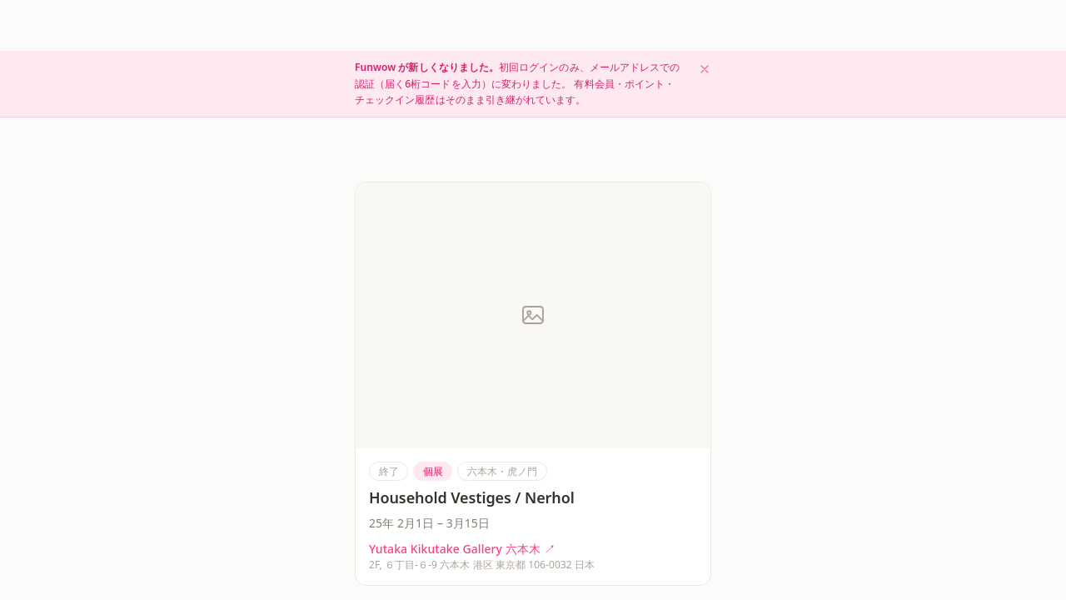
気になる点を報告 (392, 498)
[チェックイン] (533, 578)
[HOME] (382, 578)
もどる (380, 63)
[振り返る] (607, 578)
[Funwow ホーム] (158, 25)
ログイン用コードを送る (533, 375)
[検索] (819, 25)
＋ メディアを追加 (669, 433)
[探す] (457, 578)
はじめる (921, 25)
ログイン (860, 25)
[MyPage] (683, 578)
